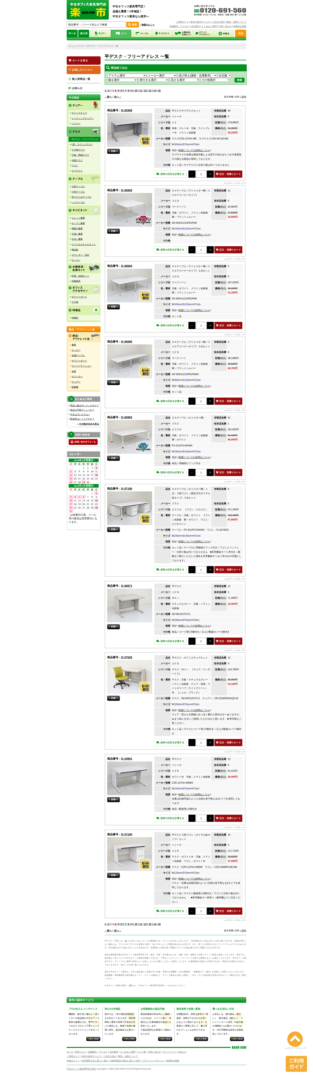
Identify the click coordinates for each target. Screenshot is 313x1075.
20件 (243, 96)
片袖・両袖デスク (80, 155)
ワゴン (75, 165)
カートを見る (78, 60)
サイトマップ (169, 1052)
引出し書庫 (77, 239)
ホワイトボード (79, 297)
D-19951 (126, 758)
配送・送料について (236, 22)
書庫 (74, 345)
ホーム (72, 46)
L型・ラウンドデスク (82, 144)
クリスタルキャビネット (84, 244)
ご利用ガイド (182, 22)
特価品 (75, 318)
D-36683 (126, 190)
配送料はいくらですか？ (82, 419)
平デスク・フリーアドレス (85, 139)
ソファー (76, 123)
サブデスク (77, 171)
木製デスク (77, 160)
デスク (81, 46)
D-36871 (126, 585)
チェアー (76, 382)
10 (136, 90)
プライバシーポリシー (153, 1060)
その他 (75, 302)
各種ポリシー (73, 1060)
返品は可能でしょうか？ (82, 410)
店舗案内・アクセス (179, 26)
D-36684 (126, 266)
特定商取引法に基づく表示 (95, 1060)
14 (154, 90)
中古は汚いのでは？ (80, 414)
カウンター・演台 (80, 255)
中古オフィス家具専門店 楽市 (81, 1069)
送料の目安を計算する (170, 174)
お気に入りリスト (80, 69)
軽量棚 (75, 387)
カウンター (77, 376)
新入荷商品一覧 (79, 78)
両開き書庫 (77, 228)
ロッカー (76, 260)
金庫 (74, 371)
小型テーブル (78, 192)
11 (140, 90)
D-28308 (126, 110)
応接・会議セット (80, 276)
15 (159, 90)
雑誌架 (75, 249)
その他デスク (78, 150)
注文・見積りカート (228, 174)
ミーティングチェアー (83, 118)
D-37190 (126, 488)
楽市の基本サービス (200, 22)
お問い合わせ (225, 26)
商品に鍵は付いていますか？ (84, 405)
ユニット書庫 (78, 218)
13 (150, 90)
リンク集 (141, 1052)
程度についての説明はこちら (194, 150)
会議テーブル (78, 355)
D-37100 (126, 834)
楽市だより (80, 1052)
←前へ (108, 96)
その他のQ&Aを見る (89, 424)
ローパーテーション (81, 366)
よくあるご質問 (209, 26)
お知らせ (75, 88)
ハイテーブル (78, 202)
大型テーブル (78, 186)
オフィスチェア (79, 113)
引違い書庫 (77, 234)
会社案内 (195, 26)
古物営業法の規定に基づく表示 (125, 1060)
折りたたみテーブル (81, 197)
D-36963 (126, 417)
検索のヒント (148, 25)
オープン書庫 (78, 223)
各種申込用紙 (239, 26)
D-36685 (126, 341)
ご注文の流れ (218, 22)
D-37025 (126, 657)
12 (145, 90)
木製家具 (76, 281)
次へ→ (117, 96)
